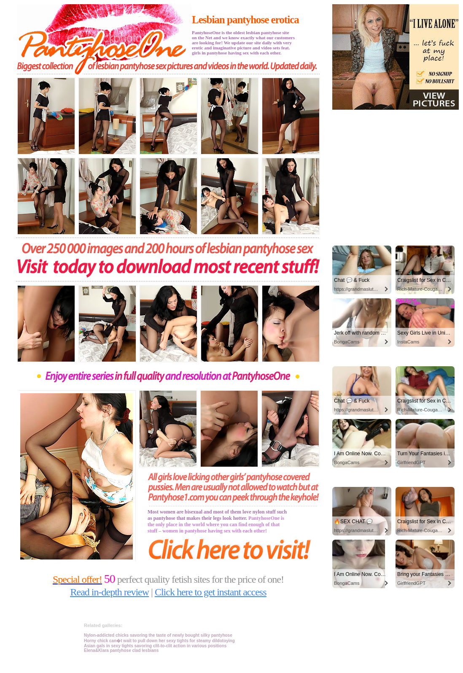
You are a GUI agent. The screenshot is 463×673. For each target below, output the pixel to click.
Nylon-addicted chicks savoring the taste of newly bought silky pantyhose (158, 635)
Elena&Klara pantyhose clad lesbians (121, 650)
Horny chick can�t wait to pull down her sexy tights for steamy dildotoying (159, 640)
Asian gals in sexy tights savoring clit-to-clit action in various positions (155, 645)
